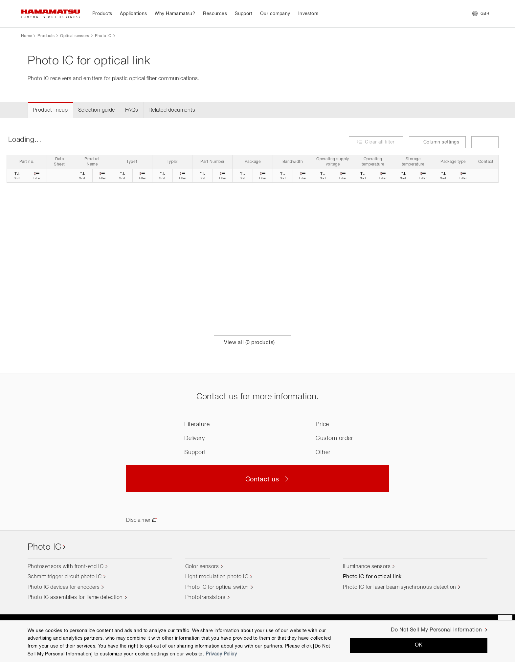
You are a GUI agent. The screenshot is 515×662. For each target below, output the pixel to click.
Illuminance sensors (367, 566)
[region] (257, 641)
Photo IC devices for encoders (64, 587)
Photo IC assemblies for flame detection (75, 597)
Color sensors (202, 566)
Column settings (437, 142)
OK (419, 645)
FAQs (131, 110)
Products (46, 36)
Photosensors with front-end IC (65, 566)
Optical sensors (74, 36)
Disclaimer (138, 520)
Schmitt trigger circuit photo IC (64, 577)
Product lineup (50, 110)
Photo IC (103, 36)
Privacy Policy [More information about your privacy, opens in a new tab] (221, 654)
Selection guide (96, 110)
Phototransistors (205, 597)
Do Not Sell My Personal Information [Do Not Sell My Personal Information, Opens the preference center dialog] (436, 630)
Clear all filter (380, 142)
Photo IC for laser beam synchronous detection (399, 587)
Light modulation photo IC (216, 577)
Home (26, 36)
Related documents (171, 110)
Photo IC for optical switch (217, 587)
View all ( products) (252, 342)
